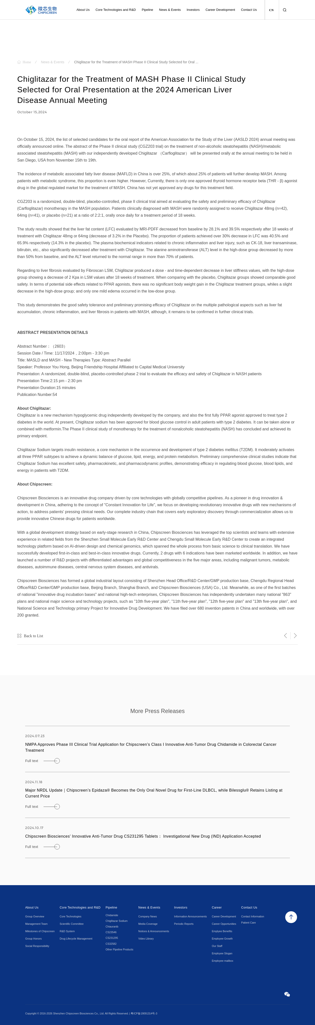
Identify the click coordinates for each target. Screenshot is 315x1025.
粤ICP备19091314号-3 (144, 1013)
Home (27, 62)
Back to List (33, 636)
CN (271, 10)
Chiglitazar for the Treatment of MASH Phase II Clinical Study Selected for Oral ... (136, 62)
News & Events (52, 62)
